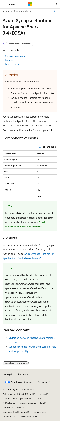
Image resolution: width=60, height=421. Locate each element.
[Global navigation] (3, 4)
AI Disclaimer (9, 402)
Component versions (15, 55)
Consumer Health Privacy (15, 411)
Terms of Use (39, 411)
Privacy (42, 393)
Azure (6, 11)
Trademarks (8, 416)
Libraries (9, 59)
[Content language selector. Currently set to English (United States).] (17, 374)
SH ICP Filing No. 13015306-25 (17, 389)
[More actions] (54, 11)
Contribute (8, 407)
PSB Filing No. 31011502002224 (18, 393)
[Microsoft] (30, 4)
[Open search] (57, 4)
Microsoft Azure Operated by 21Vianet (21, 398)
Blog (42, 402)
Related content (12, 64)
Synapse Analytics (22, 11)
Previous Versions (27, 402)
